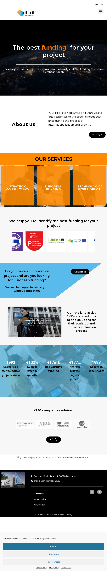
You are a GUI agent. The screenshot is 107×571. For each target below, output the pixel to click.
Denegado (53, 554)
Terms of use (66, 568)
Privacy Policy (54, 568)
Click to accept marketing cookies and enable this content (34, 321)
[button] (100, 11)
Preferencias (53, 562)
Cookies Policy (41, 568)
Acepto (53, 546)
